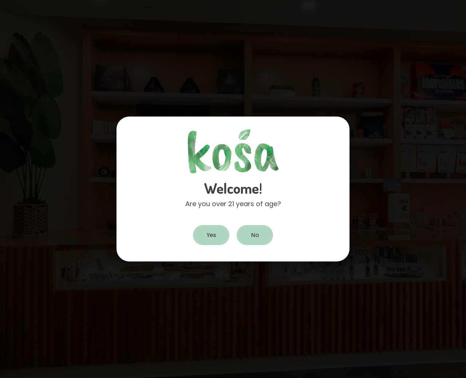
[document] (233, 189)
